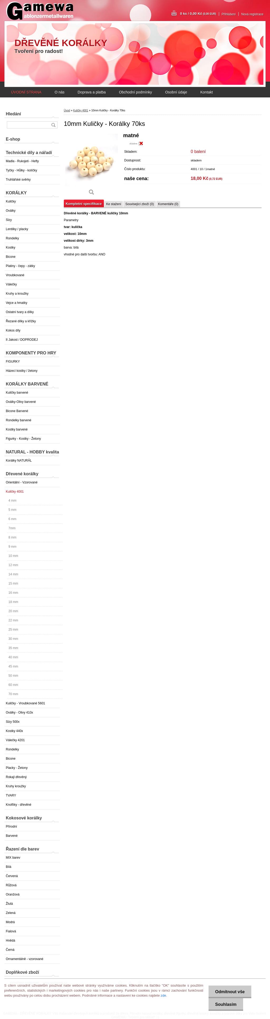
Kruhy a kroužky (17, 293)
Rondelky (12, 238)
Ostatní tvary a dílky (20, 312)
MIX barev (13, 857)
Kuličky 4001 (15, 491)
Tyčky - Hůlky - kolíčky (21, 170)
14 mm (13, 574)
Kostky (10, 247)
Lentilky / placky (17, 229)
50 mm (13, 675)
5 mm (12, 510)
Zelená (11, 913)
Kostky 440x (14, 731)
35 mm (13, 648)
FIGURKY (13, 361)
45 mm (13, 666)
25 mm (13, 629)
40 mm (13, 657)
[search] (53, 125)
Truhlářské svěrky (18, 179)
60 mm (13, 685)
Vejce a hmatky (16, 303)
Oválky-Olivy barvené (21, 402)
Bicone (11, 257)
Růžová (11, 885)
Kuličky (11, 201)
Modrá (10, 922)
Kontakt (206, 92)
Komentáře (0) (168, 204)
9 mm (12, 546)
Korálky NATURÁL (19, 460)
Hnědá (10, 940)
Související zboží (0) (139, 204)
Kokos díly (13, 330)
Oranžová (13, 894)
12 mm (13, 565)
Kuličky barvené (17, 392)
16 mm (13, 593)
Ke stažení (113, 204)
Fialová (11, 931)
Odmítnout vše (230, 992)
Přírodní (11, 826)
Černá (10, 950)
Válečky (11, 284)
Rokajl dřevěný (16, 777)
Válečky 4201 (15, 740)
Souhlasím (226, 1004)
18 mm (13, 602)
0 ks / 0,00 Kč (198, 14)
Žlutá (9, 904)
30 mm (13, 639)
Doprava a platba (92, 92)
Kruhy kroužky (16, 786)
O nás (59, 92)
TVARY (11, 795)
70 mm (13, 694)
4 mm (12, 500)
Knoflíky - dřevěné (18, 805)
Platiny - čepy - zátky (20, 266)
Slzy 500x (13, 722)
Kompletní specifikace (84, 204)
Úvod (67, 110)
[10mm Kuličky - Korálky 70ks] (91, 166)
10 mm (13, 556)
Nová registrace (252, 14)
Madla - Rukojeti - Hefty (22, 161)
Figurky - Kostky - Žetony (23, 439)
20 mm (13, 611)
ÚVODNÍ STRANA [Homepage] (26, 92)
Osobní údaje (176, 92)
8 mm (12, 537)
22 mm (13, 620)
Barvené (12, 836)
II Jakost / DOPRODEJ (22, 340)
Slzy (9, 220)
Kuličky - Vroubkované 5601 (25, 703)
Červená (12, 876)
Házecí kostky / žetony (21, 371)
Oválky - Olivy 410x (19, 712)
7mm (12, 528)
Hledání (13, 114)
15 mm (13, 583)
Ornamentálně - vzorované (24, 959)
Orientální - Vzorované (21, 482)
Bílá (8, 867)
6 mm (12, 519)
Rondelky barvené (18, 420)
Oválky (11, 210)
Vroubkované (15, 275)
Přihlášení (229, 14)
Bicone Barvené (17, 411)
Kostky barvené (17, 429)
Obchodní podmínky (135, 92)
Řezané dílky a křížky (21, 321)
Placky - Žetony (17, 768)
